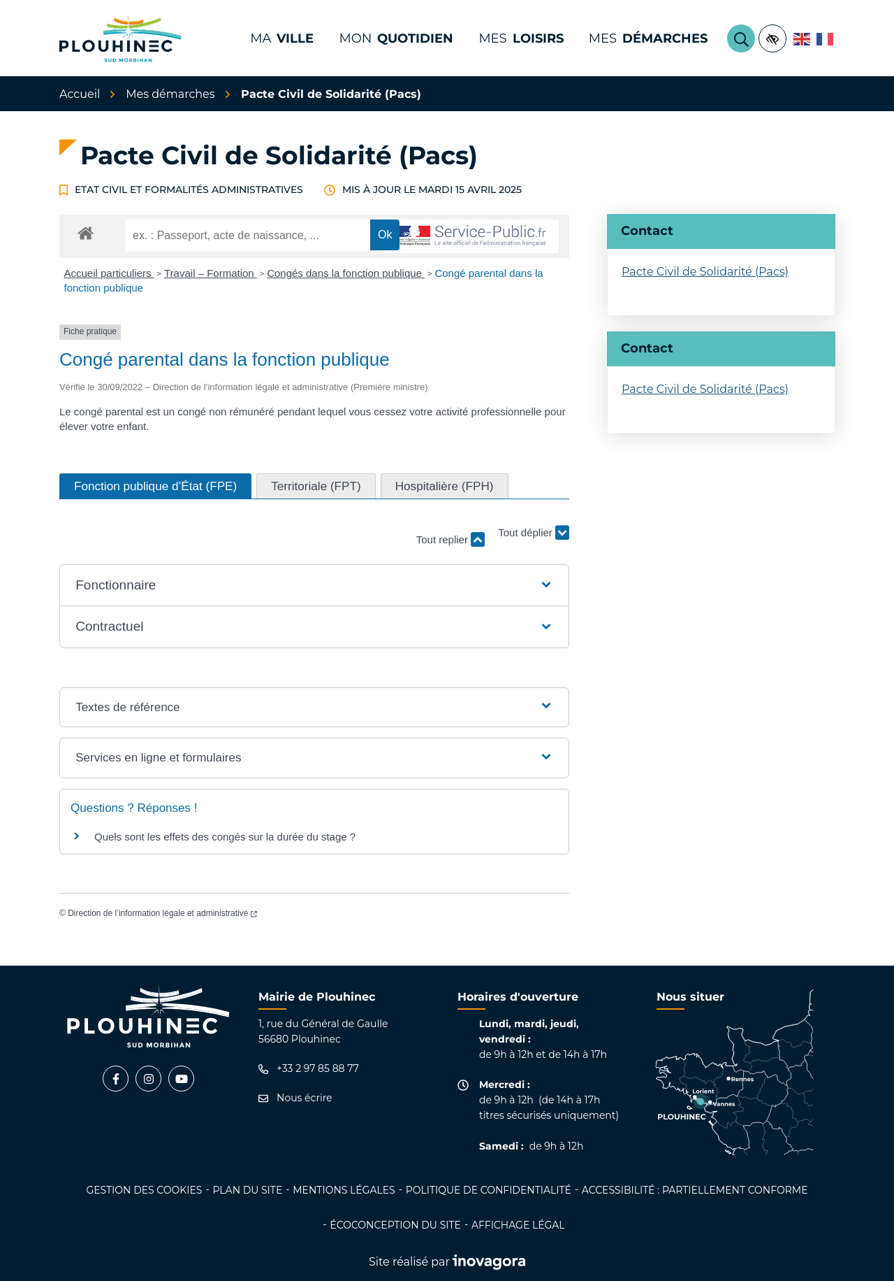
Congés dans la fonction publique (346, 273)
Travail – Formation (210, 273)
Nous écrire (295, 1098)
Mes (648, 38)
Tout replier (450, 539)
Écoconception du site (395, 1225)
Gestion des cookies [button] (144, 1190)
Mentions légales (344, 1190)
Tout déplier (533, 533)
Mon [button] (396, 38)
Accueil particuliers (109, 273)
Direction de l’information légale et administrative (162, 913)
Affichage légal (518, 1225)
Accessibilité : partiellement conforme (695, 1190)
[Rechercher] (741, 38)
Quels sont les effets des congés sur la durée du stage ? (225, 837)
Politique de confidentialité (488, 1190)
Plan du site (247, 1190)
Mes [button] (520, 38)
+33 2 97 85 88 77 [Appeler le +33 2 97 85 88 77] (308, 1069)
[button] (314, 585)
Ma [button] (282, 38)
